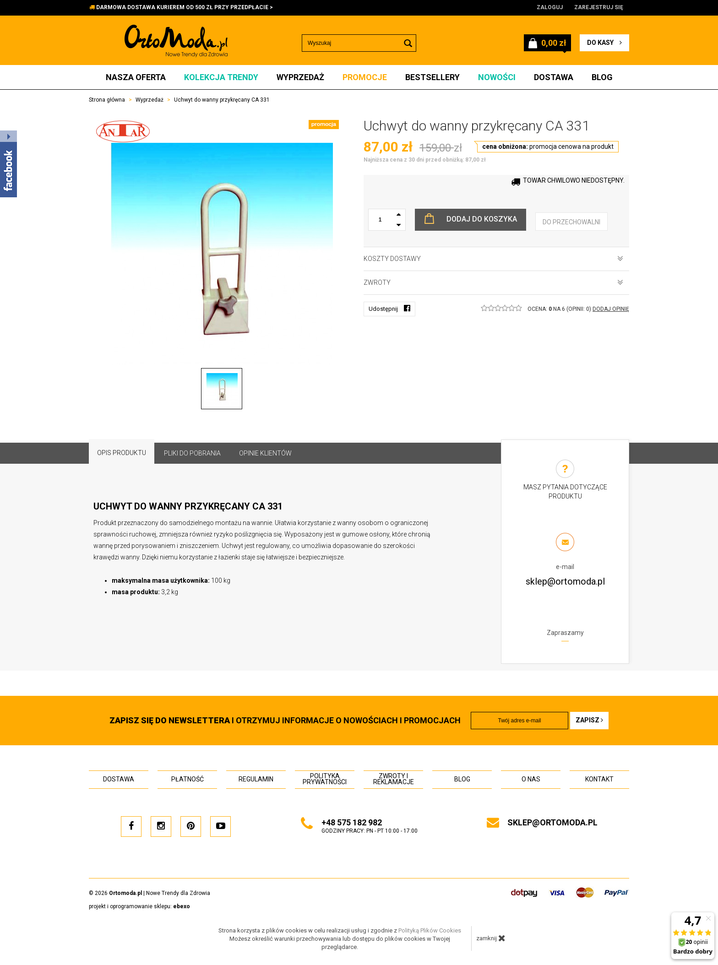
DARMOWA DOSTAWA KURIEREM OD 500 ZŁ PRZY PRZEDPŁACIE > (184, 7)
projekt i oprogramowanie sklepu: (139, 906)
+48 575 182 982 (351, 822)
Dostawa (553, 77)
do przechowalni (571, 222)
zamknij (491, 938)
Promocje (365, 77)
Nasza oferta (136, 77)
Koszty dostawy (493, 258)
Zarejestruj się (598, 7)
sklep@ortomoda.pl (565, 581)
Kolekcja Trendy (221, 77)
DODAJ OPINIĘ (611, 309)
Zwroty (493, 282)
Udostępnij (389, 308)
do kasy (604, 42)
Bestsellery (432, 77)
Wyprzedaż (300, 77)
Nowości (497, 77)
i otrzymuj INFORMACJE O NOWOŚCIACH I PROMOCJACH (285, 720)
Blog (602, 77)
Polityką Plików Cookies (429, 930)
